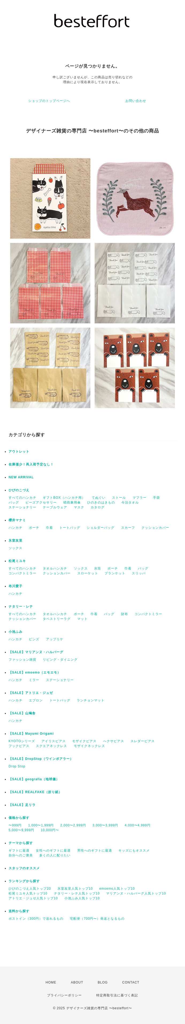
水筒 (97, 568)
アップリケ (54, 639)
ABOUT (77, 982)
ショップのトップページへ (49, 101)
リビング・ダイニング (60, 659)
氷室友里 (15, 540)
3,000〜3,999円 (105, 825)
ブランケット (115, 573)
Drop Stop (17, 766)
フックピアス (19, 746)
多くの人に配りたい (55, 855)
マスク (79, 507)
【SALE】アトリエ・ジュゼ (31, 693)
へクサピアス (113, 741)
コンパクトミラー (22, 573)
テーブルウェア (55, 507)
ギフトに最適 (19, 850)
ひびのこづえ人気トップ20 (30, 888)
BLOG (103, 982)
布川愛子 (15, 586)
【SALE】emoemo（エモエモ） (35, 672)
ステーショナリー (22, 507)
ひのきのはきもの (101, 502)
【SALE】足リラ (22, 805)
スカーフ (128, 528)
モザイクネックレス (89, 746)
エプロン (36, 700)
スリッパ (139, 573)
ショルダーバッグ (100, 528)
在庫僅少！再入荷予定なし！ (31, 464)
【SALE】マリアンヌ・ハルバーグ (36, 652)
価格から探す (19, 818)
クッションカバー (155, 528)
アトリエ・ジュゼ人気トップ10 (33, 898)
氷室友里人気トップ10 (75, 888)
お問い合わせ (135, 101)
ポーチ (34, 528)
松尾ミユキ (17, 561)
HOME (51, 982)
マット (82, 619)
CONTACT (130, 982)
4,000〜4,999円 (138, 825)
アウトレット (19, 451)
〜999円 (15, 825)
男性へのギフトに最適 (94, 850)
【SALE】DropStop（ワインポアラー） (41, 759)
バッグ (14, 502)
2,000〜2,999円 (73, 825)
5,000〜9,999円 (21, 830)
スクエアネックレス (51, 746)
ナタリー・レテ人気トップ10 (77, 893)
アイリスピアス (53, 741)
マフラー (140, 498)
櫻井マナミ (17, 520)
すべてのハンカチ (22, 498)
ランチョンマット (91, 700)
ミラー (34, 680)
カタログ (98, 507)
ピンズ (34, 639)
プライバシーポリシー (64, 995)
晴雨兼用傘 (72, 502)
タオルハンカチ (55, 568)
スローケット (87, 573)
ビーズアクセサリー (41, 502)
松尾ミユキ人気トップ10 (28, 893)
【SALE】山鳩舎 (22, 713)
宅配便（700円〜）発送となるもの (97, 919)
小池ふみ (15, 632)
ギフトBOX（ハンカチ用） (64, 498)
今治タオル (130, 502)
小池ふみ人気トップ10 (82, 898)
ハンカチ (15, 528)
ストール (119, 498)
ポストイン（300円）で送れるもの (36, 919)
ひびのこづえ (19, 490)
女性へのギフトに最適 (53, 850)
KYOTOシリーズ (22, 741)
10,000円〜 (50, 830)
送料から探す (19, 911)
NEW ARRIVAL (21, 477)
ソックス (15, 548)
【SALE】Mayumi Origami (31, 733)
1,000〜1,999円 (41, 825)
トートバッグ (69, 528)
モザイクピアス (84, 741)
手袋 (156, 498)
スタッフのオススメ (24, 868)
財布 (124, 614)
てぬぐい (99, 498)
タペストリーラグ (57, 619)
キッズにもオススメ (134, 850)
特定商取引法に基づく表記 (117, 995)
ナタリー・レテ (21, 606)
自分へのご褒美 (21, 855)
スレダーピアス (142, 741)
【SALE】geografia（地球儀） (34, 779)
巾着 (49, 528)
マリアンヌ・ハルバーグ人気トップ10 (136, 893)
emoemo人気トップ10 (117, 888)
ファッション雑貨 (22, 659)
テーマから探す (21, 843)
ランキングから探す (24, 881)
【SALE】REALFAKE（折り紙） (35, 792)
